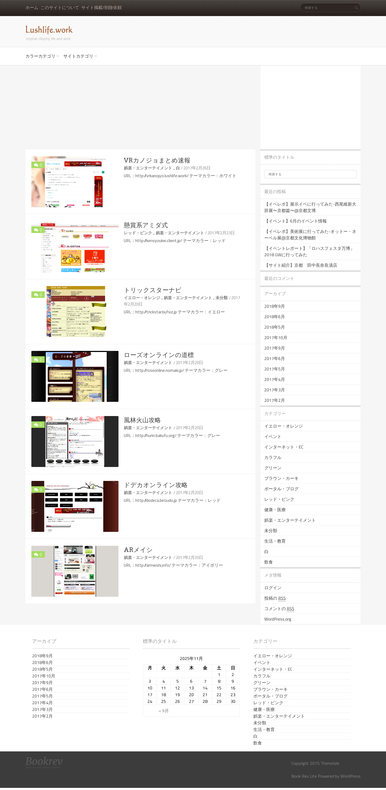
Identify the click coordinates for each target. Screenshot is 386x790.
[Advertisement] (140, 107)
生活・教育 (275, 541)
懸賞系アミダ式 (146, 225)
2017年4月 (274, 379)
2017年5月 (274, 369)
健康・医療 (275, 509)
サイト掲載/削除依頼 (101, 7)
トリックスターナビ (152, 290)
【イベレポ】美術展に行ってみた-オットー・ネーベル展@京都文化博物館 (310, 234)
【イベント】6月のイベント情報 (295, 221)
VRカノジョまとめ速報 (157, 160)
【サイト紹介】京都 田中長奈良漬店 (300, 265)
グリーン (272, 468)
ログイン (272, 587)
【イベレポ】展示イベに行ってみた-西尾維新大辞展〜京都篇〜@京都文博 (310, 207)
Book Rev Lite (304, 776)
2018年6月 (274, 316)
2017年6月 (274, 358)
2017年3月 (274, 390)
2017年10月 (275, 337)
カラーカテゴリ (40, 56)
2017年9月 (274, 348)
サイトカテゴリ (78, 56)
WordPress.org (277, 619)
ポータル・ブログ (281, 488)
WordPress (350, 776)
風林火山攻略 (142, 420)
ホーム (31, 7)
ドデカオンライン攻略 (156, 485)
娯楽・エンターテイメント (148, 168)
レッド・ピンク (138, 233)
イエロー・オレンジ (142, 298)
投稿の (275, 598)
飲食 (268, 562)
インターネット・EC (283, 447)
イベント (272, 436)
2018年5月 (274, 327)
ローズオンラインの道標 (159, 355)
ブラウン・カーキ (281, 478)
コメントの (279, 608)
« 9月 (164, 710)
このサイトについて (59, 7)
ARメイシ (138, 550)
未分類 (222, 298)
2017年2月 (274, 400)
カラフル (272, 457)
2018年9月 (274, 306)
